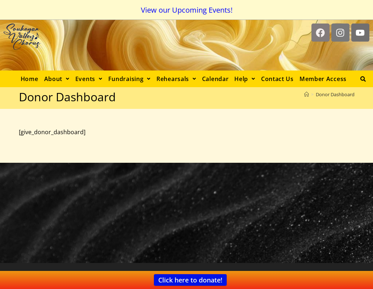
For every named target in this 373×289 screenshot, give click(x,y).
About (57, 79)
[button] (56, 79)
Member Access (323, 79)
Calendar (215, 79)
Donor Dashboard (335, 94)
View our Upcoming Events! (186, 10)
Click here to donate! (190, 280)
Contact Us (277, 79)
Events (88, 79)
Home (29, 79)
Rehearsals (176, 79)
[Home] (306, 94)
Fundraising (129, 79)
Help (244, 79)
